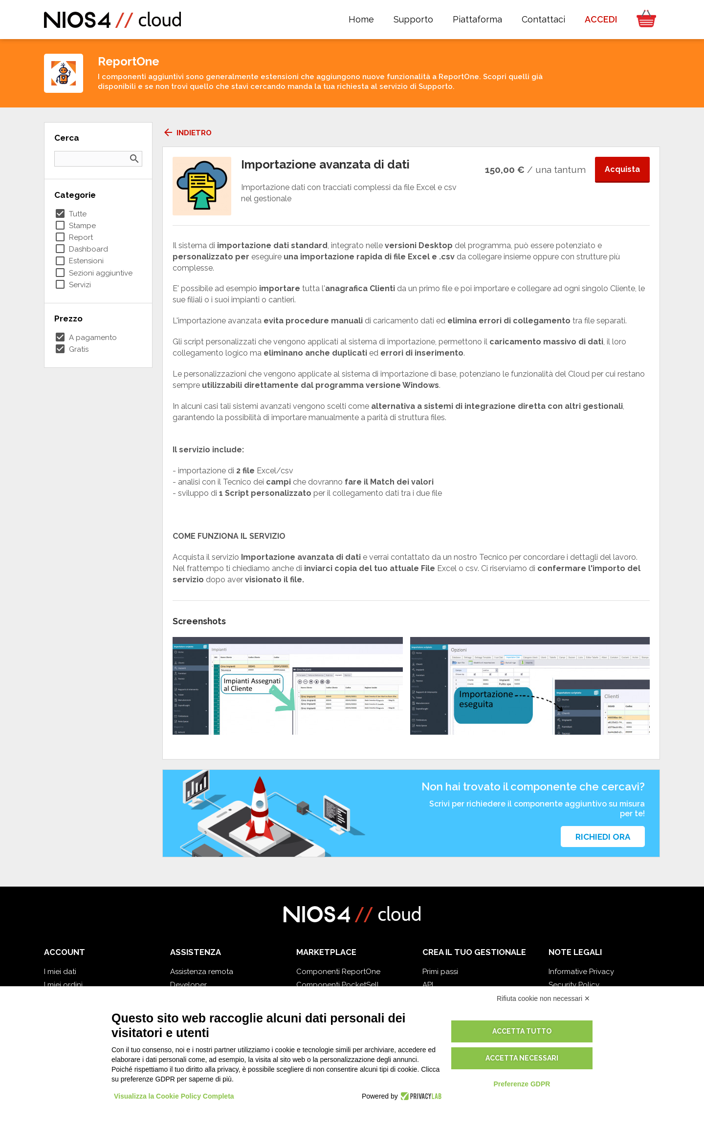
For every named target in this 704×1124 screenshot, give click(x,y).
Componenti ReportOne (338, 971)
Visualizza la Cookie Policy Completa (174, 1096)
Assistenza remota (201, 971)
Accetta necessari (521, 1058)
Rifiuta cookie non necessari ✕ (543, 998)
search (134, 159)
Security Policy (574, 984)
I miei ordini (63, 984)
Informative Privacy (581, 971)
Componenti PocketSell (337, 984)
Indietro (187, 132)
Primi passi (440, 971)
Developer (188, 984)
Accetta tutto (521, 1031)
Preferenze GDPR (521, 1084)
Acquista (622, 169)
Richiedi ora (602, 837)
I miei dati (60, 971)
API (427, 984)
